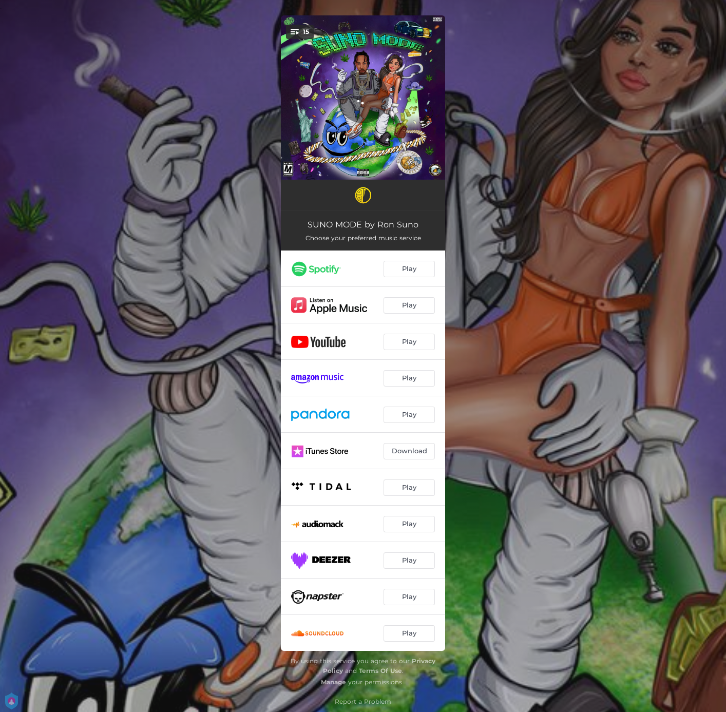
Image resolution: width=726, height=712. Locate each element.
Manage (333, 682)
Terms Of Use (380, 671)
